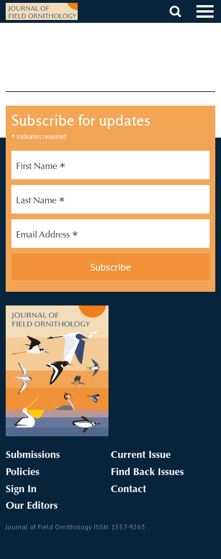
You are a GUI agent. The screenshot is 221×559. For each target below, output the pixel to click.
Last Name (40, 202)
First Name (41, 168)
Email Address (47, 236)
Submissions (33, 456)
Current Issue (141, 456)
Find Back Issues (147, 473)
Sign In (21, 490)
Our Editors (32, 506)
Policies (22, 473)
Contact (128, 490)
